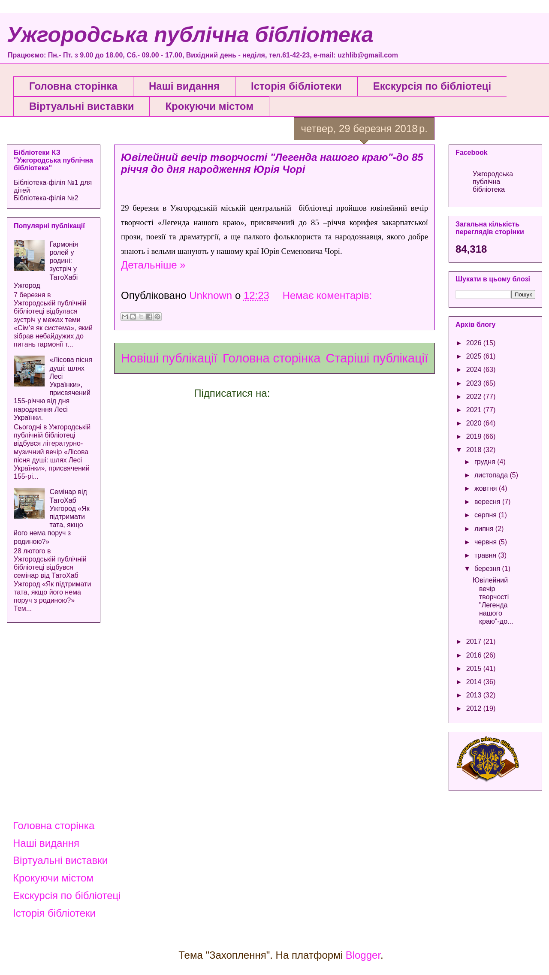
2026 (474, 343)
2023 (474, 383)
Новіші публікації (169, 358)
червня (486, 542)
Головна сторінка (73, 86)
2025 (474, 356)
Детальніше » (153, 265)
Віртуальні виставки (81, 106)
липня (484, 528)
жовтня (486, 488)
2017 (474, 641)
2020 (474, 423)
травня (486, 555)
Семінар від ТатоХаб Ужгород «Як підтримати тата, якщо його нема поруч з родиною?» (52, 516)
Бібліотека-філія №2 (46, 198)
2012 (474, 708)
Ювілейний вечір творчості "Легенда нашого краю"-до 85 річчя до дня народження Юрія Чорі (272, 163)
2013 (474, 695)
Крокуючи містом (209, 106)
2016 (474, 655)
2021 (474, 410)
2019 (474, 436)
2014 (474, 681)
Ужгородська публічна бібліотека (190, 35)
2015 (474, 668)
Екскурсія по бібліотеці (432, 86)
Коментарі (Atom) (314, 393)
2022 (474, 396)
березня (488, 568)
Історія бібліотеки (296, 86)
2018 (474, 449)
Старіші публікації (377, 358)
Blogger (363, 955)
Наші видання (184, 86)
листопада (492, 475)
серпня (486, 515)
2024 (474, 369)
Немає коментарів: (327, 295)
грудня (485, 461)
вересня (488, 501)
